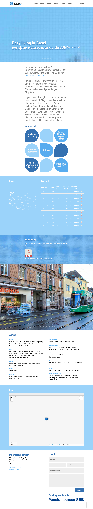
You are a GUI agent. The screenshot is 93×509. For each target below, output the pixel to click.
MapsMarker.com (53, 444)
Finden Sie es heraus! (34, 75)
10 (52, 326)
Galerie (64, 3)
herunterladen (48, 259)
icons (62, 444)
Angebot (49, 3)
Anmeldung (56, 3)
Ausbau (70, 3)
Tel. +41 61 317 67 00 (15, 467)
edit (82, 444)
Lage (76, 3)
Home (36, 3)
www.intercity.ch (14, 469)
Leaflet (59, 444)
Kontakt (82, 3)
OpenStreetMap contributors (74, 444)
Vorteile (42, 3)
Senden (79, 490)
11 (54, 326)
